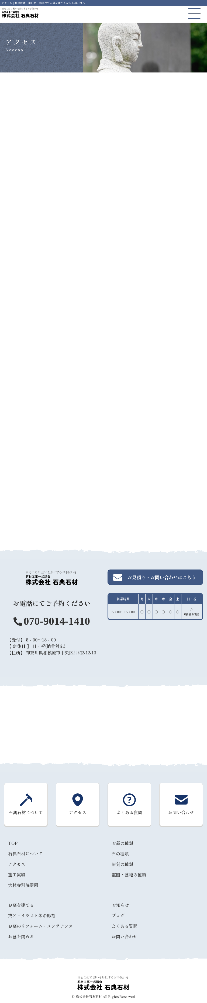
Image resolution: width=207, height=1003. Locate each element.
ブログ (118, 915)
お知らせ (120, 905)
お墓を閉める (21, 936)
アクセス (16, 864)
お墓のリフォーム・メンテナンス (40, 926)
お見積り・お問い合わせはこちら (154, 577)
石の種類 (120, 853)
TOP (13, 843)
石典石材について (25, 853)
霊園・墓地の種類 (129, 874)
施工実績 (16, 874)
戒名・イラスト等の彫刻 (32, 915)
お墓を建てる (21, 905)
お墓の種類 (122, 843)
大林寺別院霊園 (23, 885)
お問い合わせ (124, 936)
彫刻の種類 (122, 864)
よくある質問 (124, 926)
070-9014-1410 (56, 621)
